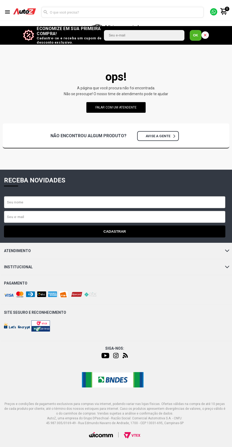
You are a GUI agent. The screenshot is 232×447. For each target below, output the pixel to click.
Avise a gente (160, 136)
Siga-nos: (114, 348)
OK (195, 35)
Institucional (116, 267)
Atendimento (116, 251)
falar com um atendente (116, 107)
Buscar (45, 12)
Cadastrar (114, 231)
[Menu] (7, 12)
